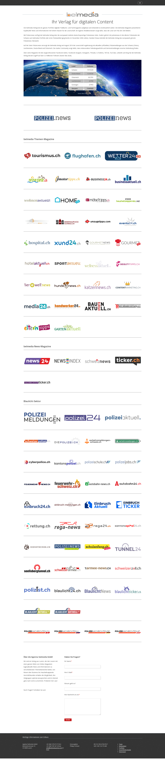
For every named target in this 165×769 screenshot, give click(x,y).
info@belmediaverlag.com (54, 748)
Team (120, 744)
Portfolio (121, 748)
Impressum (122, 752)
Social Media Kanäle (125, 750)
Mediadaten (122, 746)
